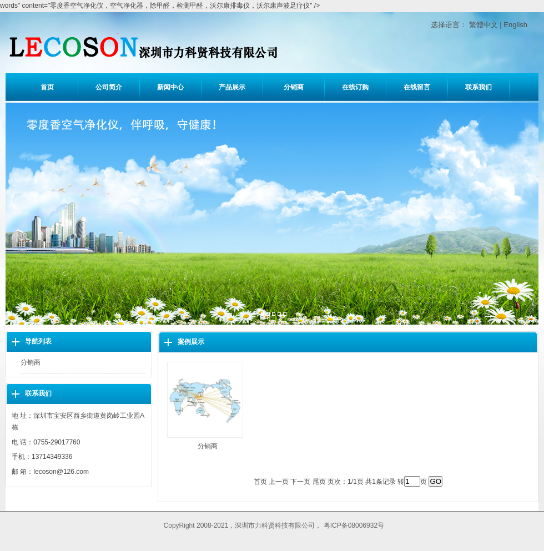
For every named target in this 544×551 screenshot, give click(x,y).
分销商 (294, 87)
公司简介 (108, 87)
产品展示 (232, 87)
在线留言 (417, 87)
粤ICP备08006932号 (354, 525)
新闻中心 (170, 87)
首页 (47, 87)
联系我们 (478, 87)
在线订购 (355, 87)
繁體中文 (483, 25)
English (515, 25)
